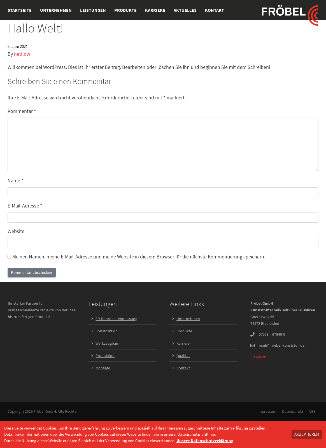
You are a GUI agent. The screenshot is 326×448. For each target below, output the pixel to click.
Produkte (125, 10)
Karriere (155, 10)
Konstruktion (107, 330)
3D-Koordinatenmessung (116, 318)
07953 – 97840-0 (272, 334)
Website (16, 231)
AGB (312, 411)
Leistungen (93, 10)
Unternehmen (56, 10)
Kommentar (22, 111)
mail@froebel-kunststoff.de (281, 345)
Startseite (20, 10)
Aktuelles (185, 10)
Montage (103, 367)
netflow (22, 54)
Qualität (183, 355)
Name (16, 180)
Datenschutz (292, 411)
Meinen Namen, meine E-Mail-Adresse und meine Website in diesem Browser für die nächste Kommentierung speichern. (138, 256)
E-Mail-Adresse (25, 205)
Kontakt (214, 10)
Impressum (266, 411)
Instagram (258, 356)
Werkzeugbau (107, 343)
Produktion (105, 355)
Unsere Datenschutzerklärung (204, 440)
